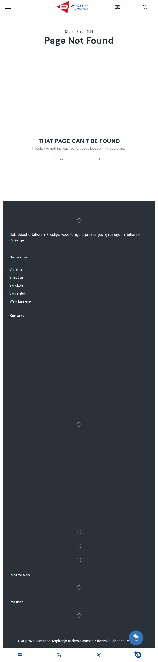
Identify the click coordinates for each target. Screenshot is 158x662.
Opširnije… (17, 240)
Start (69, 31)
